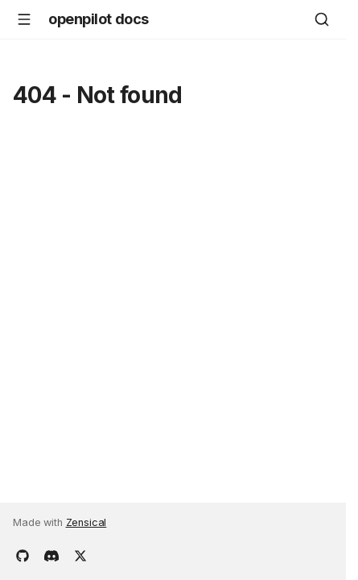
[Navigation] (24, 19)
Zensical (86, 522)
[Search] (321, 19)
